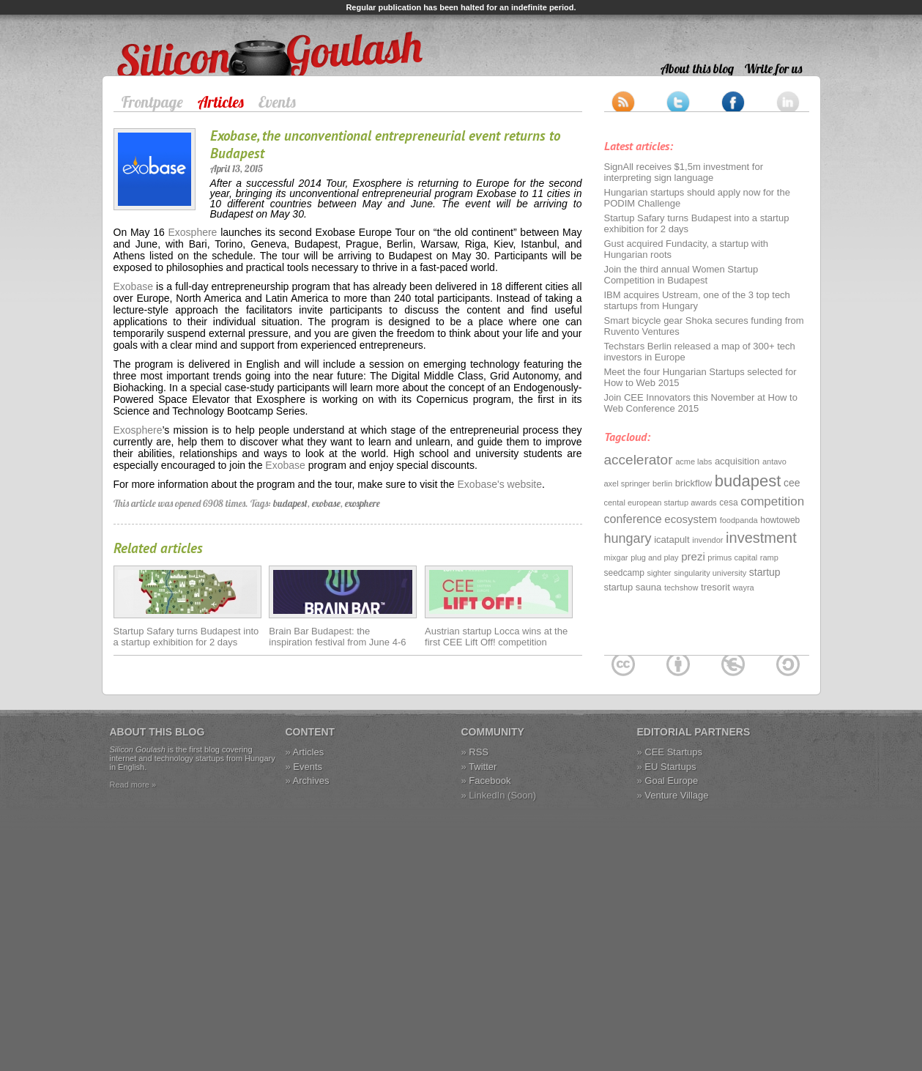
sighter (659, 572)
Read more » (133, 784)
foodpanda (739, 520)
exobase (326, 503)
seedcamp (624, 573)
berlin (662, 483)
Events (277, 101)
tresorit (715, 587)
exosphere (362, 503)
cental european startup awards (660, 502)
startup (765, 572)
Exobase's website (500, 484)
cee (792, 483)
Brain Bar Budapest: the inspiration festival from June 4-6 (337, 637)
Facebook (489, 780)
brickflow (694, 483)
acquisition (737, 461)
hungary (628, 538)
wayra (743, 587)
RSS (478, 751)
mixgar (616, 557)
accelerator (638, 459)
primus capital (732, 557)
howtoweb (780, 520)
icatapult (671, 539)
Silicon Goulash (153, 38)
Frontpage (152, 101)
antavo (774, 461)
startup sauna (633, 587)
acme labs (693, 461)
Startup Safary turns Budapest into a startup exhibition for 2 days (186, 637)
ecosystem (690, 519)
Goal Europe (671, 780)
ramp (769, 557)
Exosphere (192, 232)
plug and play (654, 557)
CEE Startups (673, 751)
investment (761, 538)
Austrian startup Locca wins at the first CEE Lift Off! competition (496, 637)
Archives (311, 780)
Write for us (773, 68)
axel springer (627, 483)
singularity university (710, 572)
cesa (728, 502)
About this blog (697, 68)
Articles (221, 101)
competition (772, 501)
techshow (681, 587)
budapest (290, 503)
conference (633, 519)
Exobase (133, 286)
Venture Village (676, 795)
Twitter (483, 766)
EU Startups (670, 766)
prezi (693, 556)
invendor (707, 540)
